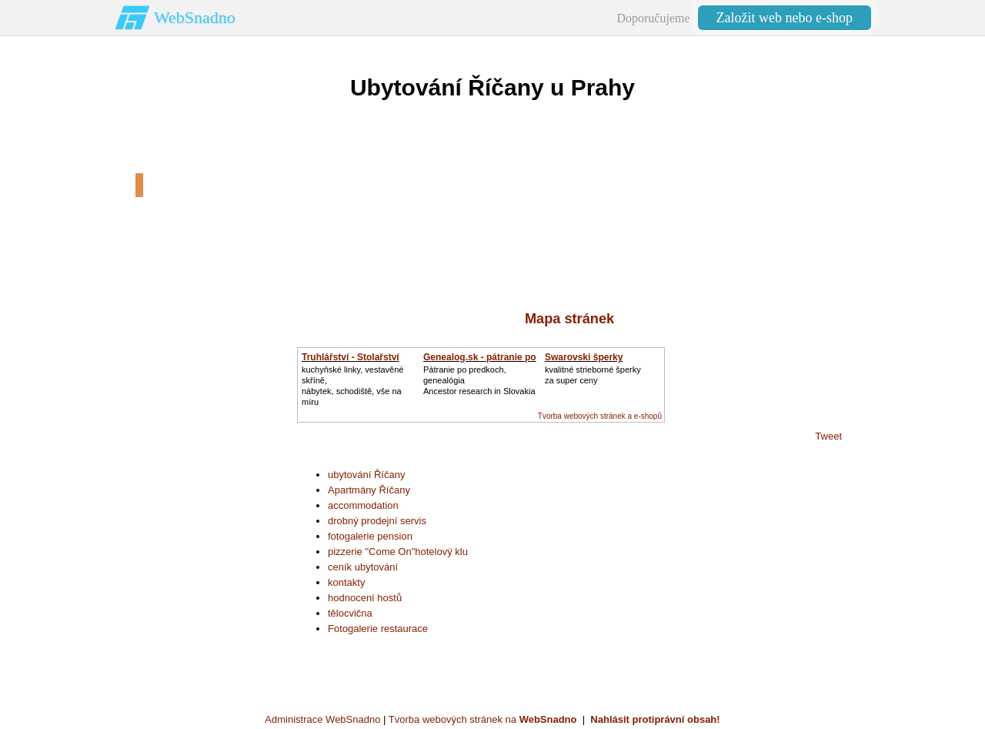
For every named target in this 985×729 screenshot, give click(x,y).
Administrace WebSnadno (322, 719)
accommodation (363, 505)
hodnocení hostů (365, 598)
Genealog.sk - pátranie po (479, 357)
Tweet (828, 436)
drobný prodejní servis (377, 521)
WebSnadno (194, 17)
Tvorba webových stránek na (483, 719)
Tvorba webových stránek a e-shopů (600, 416)
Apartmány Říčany (369, 490)
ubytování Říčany (366, 474)
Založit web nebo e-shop (784, 17)
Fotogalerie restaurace (378, 628)
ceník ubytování (363, 567)
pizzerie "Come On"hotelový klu (398, 551)
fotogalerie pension (370, 536)
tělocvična (350, 613)
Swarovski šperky (584, 357)
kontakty (346, 582)
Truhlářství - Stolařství (350, 357)
